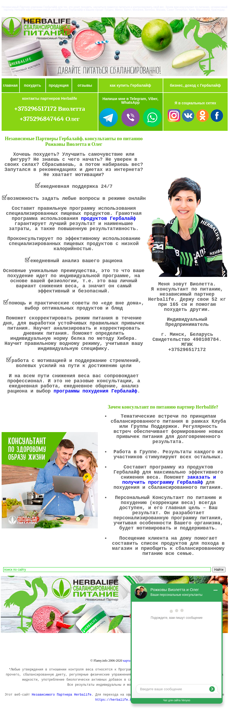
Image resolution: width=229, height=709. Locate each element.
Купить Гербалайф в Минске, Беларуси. (116, 643)
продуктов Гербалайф (108, 218)
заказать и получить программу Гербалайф (169, 480)
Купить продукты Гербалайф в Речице (43, 648)
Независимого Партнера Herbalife (61, 695)
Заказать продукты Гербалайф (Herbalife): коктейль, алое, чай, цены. (43, 644)
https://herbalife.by (114, 700)
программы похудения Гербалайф (95, 391)
